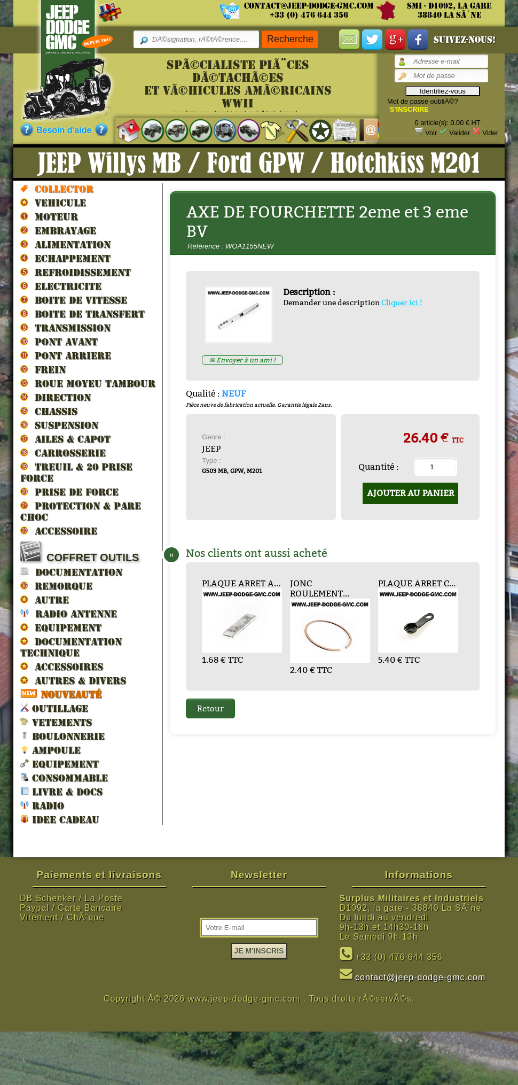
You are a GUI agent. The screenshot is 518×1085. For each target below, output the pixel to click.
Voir (431, 133)
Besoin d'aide (63, 130)
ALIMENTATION (65, 244)
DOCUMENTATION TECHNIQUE (71, 647)
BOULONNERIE (62, 735)
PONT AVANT (59, 341)
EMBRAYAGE (58, 230)
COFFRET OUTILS (79, 552)
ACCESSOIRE (58, 530)
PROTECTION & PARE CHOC (80, 511)
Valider (459, 133)
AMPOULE (50, 749)
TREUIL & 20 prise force (76, 472)
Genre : (213, 437)
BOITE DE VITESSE (73, 300)
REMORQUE (56, 586)
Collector (56, 188)
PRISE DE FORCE (69, 491)
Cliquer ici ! (401, 302)
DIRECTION (55, 397)
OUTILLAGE (54, 707)
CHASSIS (48, 411)
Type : (211, 460)
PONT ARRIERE (65, 355)
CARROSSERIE (63, 452)
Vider (490, 133)
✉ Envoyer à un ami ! (242, 360)
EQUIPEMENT (60, 627)
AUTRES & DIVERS (73, 680)
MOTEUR (49, 216)
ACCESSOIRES (61, 666)
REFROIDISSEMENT (75, 272)
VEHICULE (53, 202)
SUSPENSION (59, 425)
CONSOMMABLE (64, 777)
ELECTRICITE (60, 286)
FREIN (43, 369)
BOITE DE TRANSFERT (82, 313)
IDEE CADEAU (59, 819)
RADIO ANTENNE (68, 613)
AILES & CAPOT (65, 439)
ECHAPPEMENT (65, 258)
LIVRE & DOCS (61, 791)
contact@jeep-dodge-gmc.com (309, 6)
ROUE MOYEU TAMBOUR (87, 383)
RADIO (42, 805)
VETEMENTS (56, 721)
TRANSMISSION (65, 327)
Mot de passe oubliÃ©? (422, 101)
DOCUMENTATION (71, 571)
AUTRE (44, 599)
